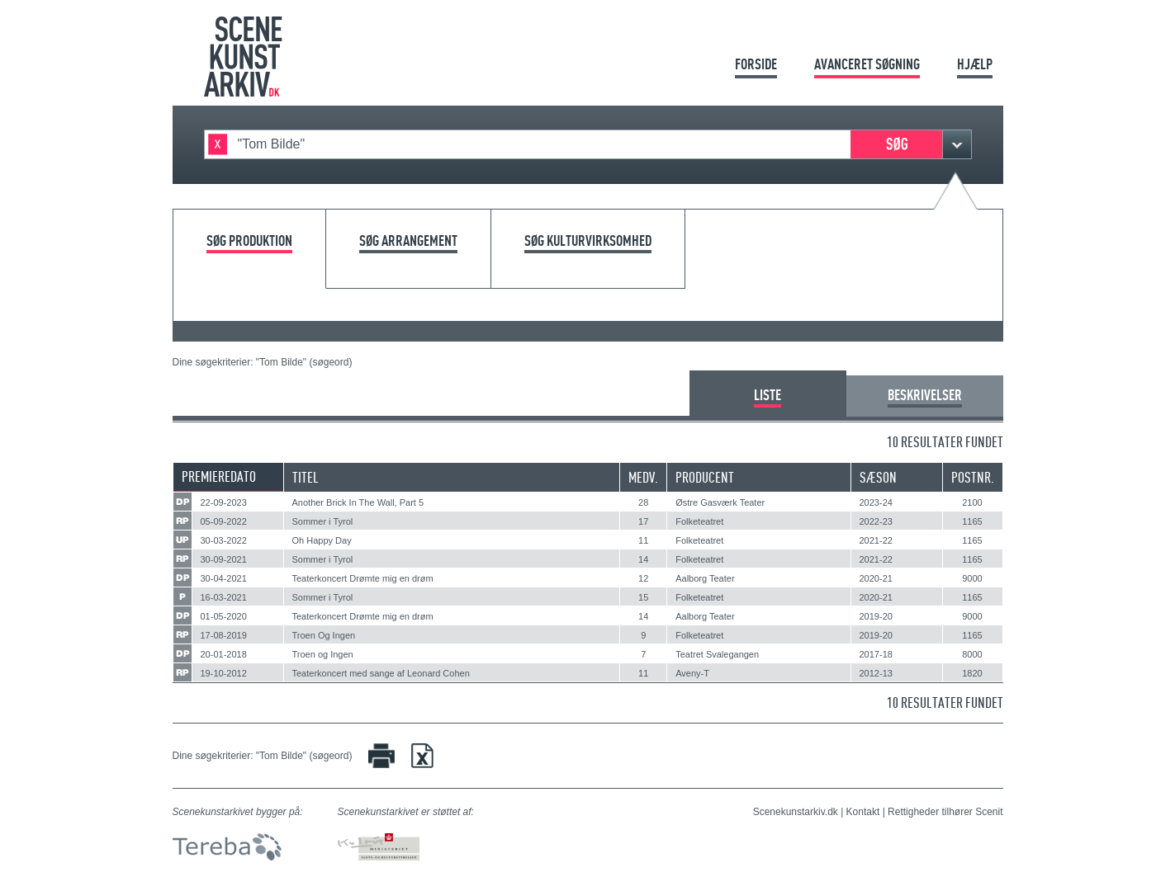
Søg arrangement (408, 241)
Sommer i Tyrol (322, 521)
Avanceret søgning (867, 64)
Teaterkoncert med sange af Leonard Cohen (381, 673)
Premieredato (219, 476)
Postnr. (972, 477)
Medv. (643, 477)
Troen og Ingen (322, 654)
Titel (305, 477)
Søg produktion (249, 241)
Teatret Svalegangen (717, 654)
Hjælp (975, 64)
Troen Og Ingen (324, 635)
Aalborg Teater (704, 578)
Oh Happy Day (322, 540)
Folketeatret (699, 521)
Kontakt (863, 812)
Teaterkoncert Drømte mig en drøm (363, 578)
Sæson (878, 477)
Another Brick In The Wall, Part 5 (358, 502)
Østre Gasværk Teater (720, 502)
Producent (704, 477)
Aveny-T (692, 673)
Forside (756, 64)
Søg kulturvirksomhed (587, 241)
